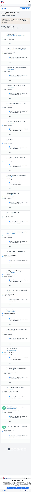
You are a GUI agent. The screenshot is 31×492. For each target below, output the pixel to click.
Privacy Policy (4, 490)
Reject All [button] (25, 487)
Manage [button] (10, 487)
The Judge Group (10, 69)
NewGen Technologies (11, 350)
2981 (22, 449)
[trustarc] (27, 491)
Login (26, 2)
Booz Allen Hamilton (11, 233)
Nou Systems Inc (10, 214)
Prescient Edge (10, 389)
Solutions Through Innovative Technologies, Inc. (16, 49)
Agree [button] (17, 487)
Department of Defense (11, 408)
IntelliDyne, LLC (10, 194)
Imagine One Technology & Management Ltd (15, 35)
